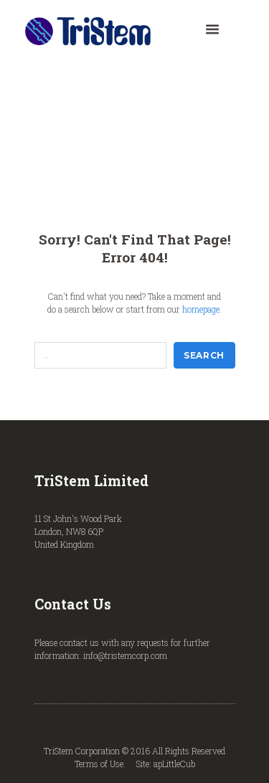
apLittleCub (174, 763)
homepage (201, 309)
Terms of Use (99, 763)
